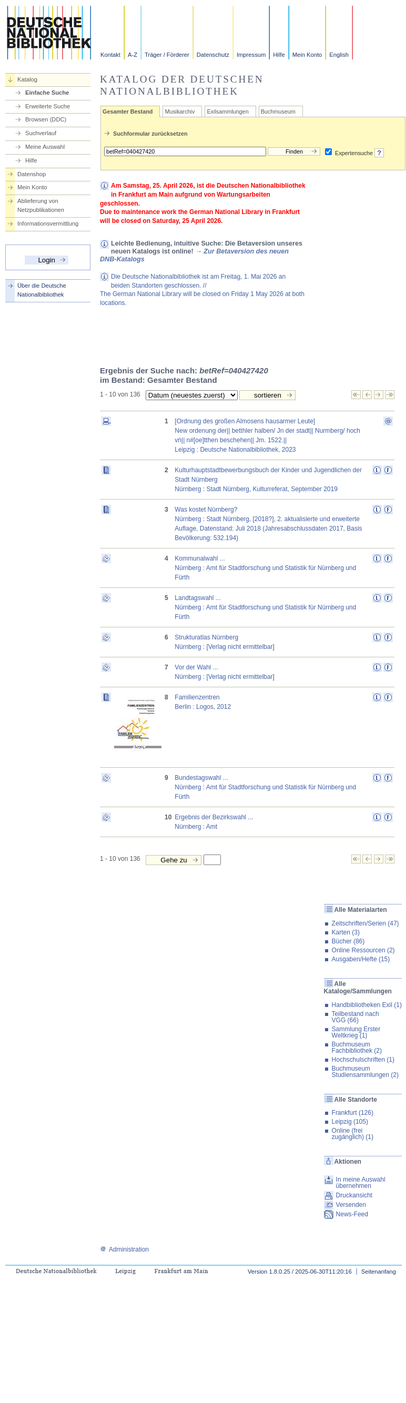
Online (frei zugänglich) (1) (352, 1134)
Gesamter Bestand (128, 111)
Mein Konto (307, 55)
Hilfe (279, 55)
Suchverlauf (40, 133)
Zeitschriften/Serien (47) (365, 923)
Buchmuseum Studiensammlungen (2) (365, 1072)
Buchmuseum (278, 111)
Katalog (27, 79)
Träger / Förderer (167, 55)
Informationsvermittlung (47, 223)
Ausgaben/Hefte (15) (361, 959)
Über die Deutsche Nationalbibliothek (41, 290)
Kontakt (110, 55)
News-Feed (352, 1214)
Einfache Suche (47, 92)
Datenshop (31, 174)
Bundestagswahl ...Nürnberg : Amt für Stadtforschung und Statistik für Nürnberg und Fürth (265, 787)
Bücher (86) (348, 941)
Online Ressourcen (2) (363, 950)
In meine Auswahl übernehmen (360, 1183)
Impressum (251, 55)
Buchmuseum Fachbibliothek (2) (357, 1047)
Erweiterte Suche (47, 106)
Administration (124, 1249)
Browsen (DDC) (45, 119)
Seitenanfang (378, 1271)
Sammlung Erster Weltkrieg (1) (356, 1032)
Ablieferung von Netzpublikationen (40, 205)
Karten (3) (346, 932)
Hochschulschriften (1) (363, 1059)
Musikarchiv (180, 111)
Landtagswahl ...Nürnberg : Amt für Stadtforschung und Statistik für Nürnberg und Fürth (265, 607)
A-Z (132, 55)
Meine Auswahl (45, 147)
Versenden (351, 1204)
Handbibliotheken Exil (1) (367, 1005)
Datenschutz (213, 55)
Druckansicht (354, 1195)
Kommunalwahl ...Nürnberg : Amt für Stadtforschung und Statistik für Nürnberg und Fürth (265, 568)
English (339, 55)
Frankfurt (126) (352, 1112)
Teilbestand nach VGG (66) (355, 1017)
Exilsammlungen (227, 111)
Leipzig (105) (350, 1121)
